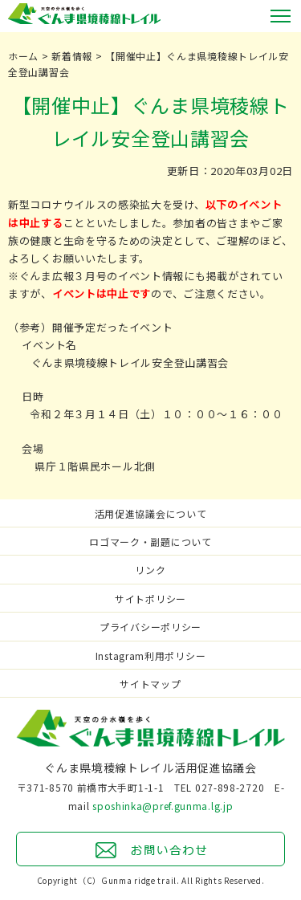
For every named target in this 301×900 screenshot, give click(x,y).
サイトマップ (150, 683)
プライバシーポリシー (150, 626)
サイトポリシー (150, 598)
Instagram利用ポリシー (151, 655)
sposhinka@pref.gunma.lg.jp (162, 805)
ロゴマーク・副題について (150, 541)
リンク (150, 569)
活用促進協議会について (151, 513)
